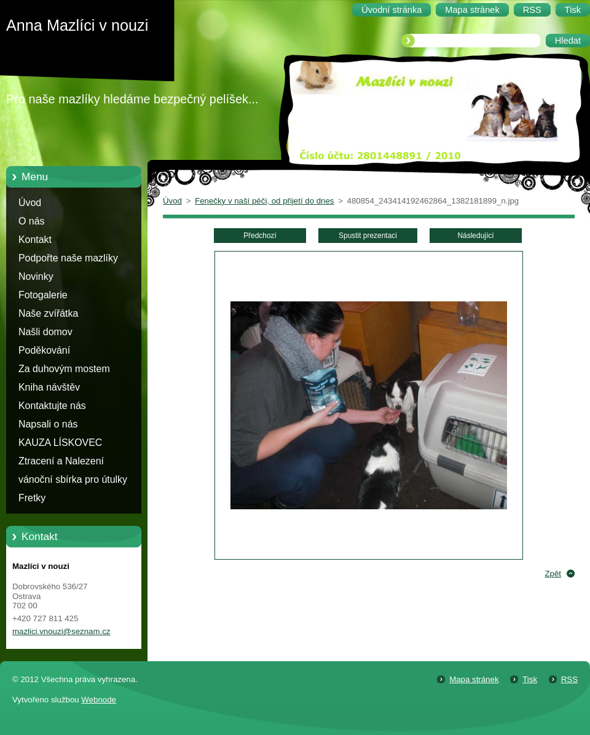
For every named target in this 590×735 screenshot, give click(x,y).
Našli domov (45, 332)
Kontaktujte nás (52, 405)
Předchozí (260, 235)
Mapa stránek (473, 679)
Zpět (553, 573)
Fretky (31, 498)
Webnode (98, 699)
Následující (475, 235)
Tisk (529, 679)
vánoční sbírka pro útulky (72, 479)
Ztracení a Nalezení (61, 461)
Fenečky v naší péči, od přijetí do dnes (264, 200)
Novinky (35, 276)
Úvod (29, 202)
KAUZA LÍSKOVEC (60, 442)
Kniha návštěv (49, 387)
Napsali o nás (47, 424)
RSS (569, 679)
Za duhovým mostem (64, 369)
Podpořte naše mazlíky (68, 258)
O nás (31, 221)
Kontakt (35, 239)
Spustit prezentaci (368, 235)
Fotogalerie (43, 295)
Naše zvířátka (48, 313)
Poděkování (44, 350)
